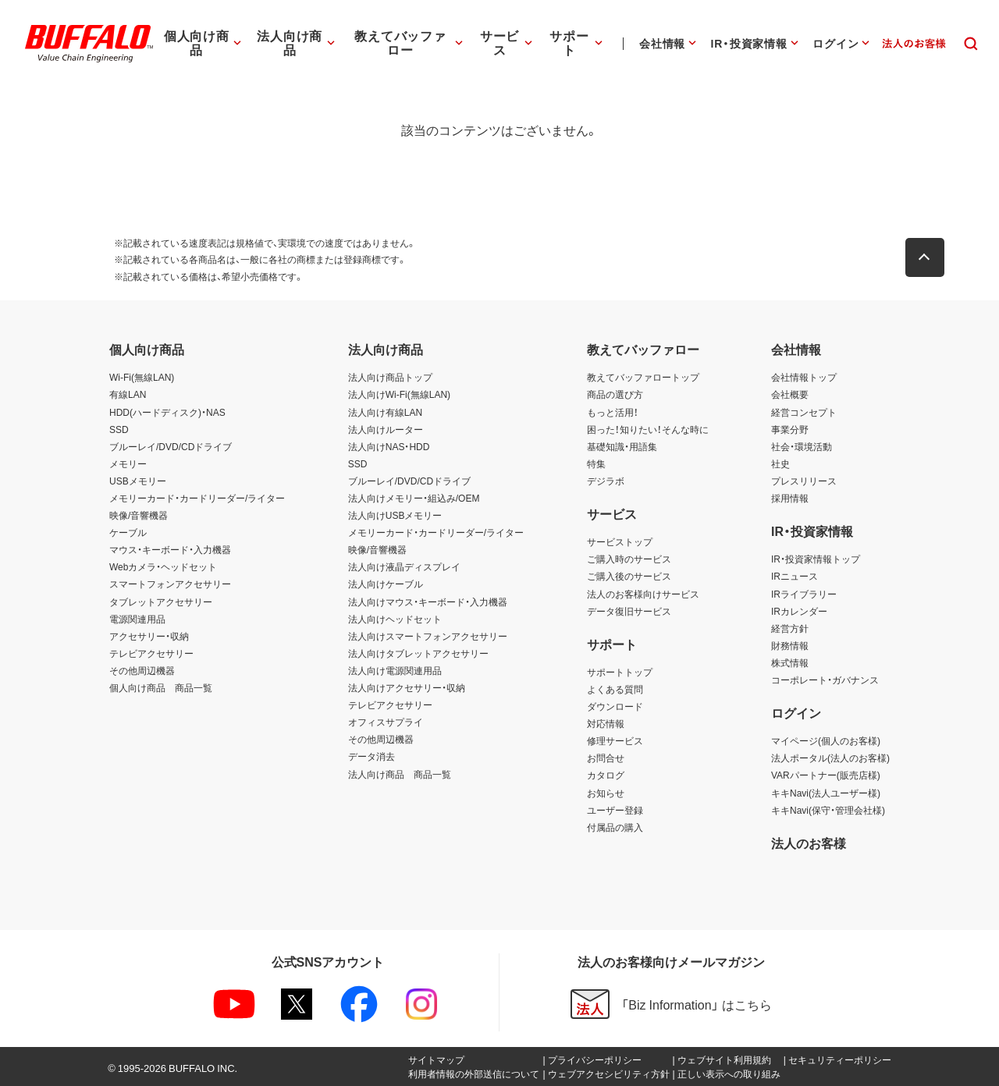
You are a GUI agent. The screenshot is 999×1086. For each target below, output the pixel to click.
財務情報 (790, 645)
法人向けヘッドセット (395, 619)
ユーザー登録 (615, 810)
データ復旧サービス (629, 611)
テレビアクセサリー (151, 653)
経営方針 (790, 628)
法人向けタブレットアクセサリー (418, 653)
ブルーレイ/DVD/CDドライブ (170, 446)
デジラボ (605, 481)
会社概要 (790, 394)
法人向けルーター (385, 429)
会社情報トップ (804, 377)
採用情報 (790, 498)
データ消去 (371, 756)
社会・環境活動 (801, 446)
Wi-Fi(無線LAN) (141, 377)
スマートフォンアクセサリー (170, 584)
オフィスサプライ (385, 722)
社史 (780, 463)
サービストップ (619, 541)
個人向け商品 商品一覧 (160, 687)
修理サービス (615, 740)
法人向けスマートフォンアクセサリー (427, 636)
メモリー (128, 463)
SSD (119, 429)
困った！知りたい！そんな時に (648, 429)
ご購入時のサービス (629, 559)
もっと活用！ (612, 412)
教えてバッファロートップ (643, 377)
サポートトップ (619, 672)
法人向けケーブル (385, 584)
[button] (928, 257)
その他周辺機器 (142, 670)
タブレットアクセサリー (160, 601)
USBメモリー (137, 481)
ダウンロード (615, 706)
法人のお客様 (808, 842)
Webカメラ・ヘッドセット (163, 566)
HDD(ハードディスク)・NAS (167, 412)
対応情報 (605, 723)
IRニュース (794, 576)
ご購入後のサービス (629, 576)
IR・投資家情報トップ (815, 559)
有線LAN (127, 394)
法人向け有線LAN (385, 412)
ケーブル (128, 532)
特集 (596, 463)
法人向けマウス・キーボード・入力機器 (427, 601)
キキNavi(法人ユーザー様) (825, 793)
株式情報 (790, 662)
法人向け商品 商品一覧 (399, 774)
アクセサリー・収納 (149, 636)
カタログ (605, 775)
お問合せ (605, 758)
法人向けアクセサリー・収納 (406, 687)
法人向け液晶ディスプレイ (404, 566)
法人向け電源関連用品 (395, 670)
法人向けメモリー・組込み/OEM (414, 498)
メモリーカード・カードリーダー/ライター (197, 498)
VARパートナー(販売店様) (825, 775)
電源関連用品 (137, 619)
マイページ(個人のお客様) (825, 740)
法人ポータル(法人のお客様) (830, 758)
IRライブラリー (804, 594)
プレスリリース (804, 481)
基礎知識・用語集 (622, 446)
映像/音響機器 (138, 515)
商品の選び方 (615, 394)
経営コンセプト (804, 412)
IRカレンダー (799, 611)
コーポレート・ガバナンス (825, 680)
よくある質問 (615, 689)
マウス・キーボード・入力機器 (170, 549)
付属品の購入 (615, 827)
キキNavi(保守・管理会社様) (828, 810)
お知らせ (605, 793)
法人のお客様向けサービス (643, 594)
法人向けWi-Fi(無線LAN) (399, 394)
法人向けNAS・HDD (389, 446)
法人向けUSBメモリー (395, 515)
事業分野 (790, 429)
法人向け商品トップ (390, 377)
